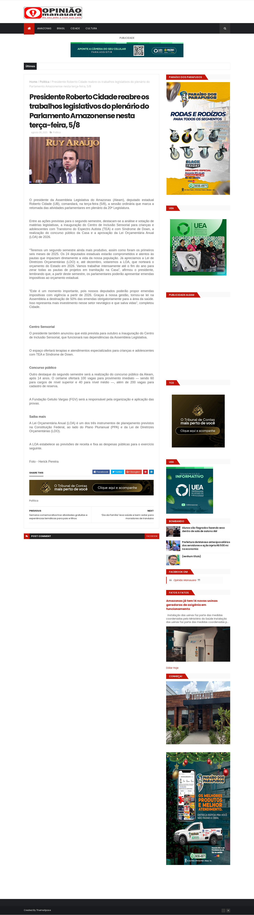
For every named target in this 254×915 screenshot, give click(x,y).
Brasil (61, 28)
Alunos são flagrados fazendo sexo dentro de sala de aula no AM (203, 529)
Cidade (75, 28)
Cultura (91, 28)
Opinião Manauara (184, 580)
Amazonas (44, 28)
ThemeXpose (43, 910)
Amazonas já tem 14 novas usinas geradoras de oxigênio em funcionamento (192, 605)
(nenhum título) (191, 556)
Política (44, 82)
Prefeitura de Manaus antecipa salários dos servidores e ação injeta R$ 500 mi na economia (206, 545)
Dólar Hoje (172, 668)
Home (33, 82)
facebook (152, 536)
